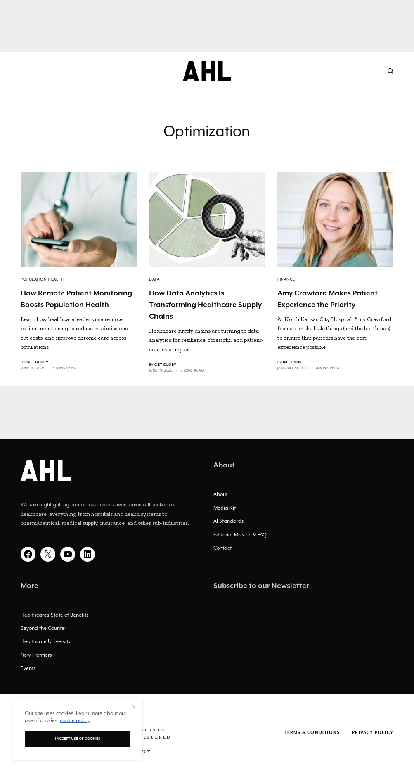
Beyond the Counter (43, 628)
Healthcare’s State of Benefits (55, 615)
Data (154, 279)
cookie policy (75, 720)
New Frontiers (36, 655)
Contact (222, 548)
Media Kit (224, 508)
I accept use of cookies (77, 738)
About (220, 494)
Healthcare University (46, 641)
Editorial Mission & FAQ (240, 535)
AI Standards (228, 521)
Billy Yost (293, 362)
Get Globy (37, 362)
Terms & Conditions (312, 732)
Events (28, 668)
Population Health (42, 279)
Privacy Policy (372, 732)
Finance (286, 279)
